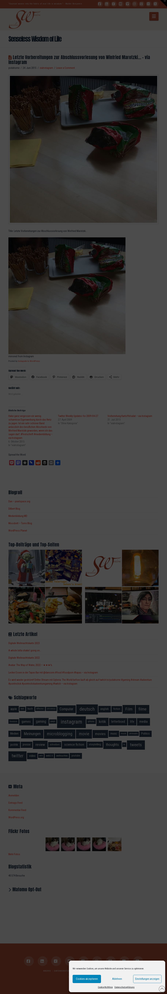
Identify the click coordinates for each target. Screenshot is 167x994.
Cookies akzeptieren (87, 978)
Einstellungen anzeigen (147, 978)
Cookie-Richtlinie (105, 987)
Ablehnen (117, 978)
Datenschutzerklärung (124, 987)
